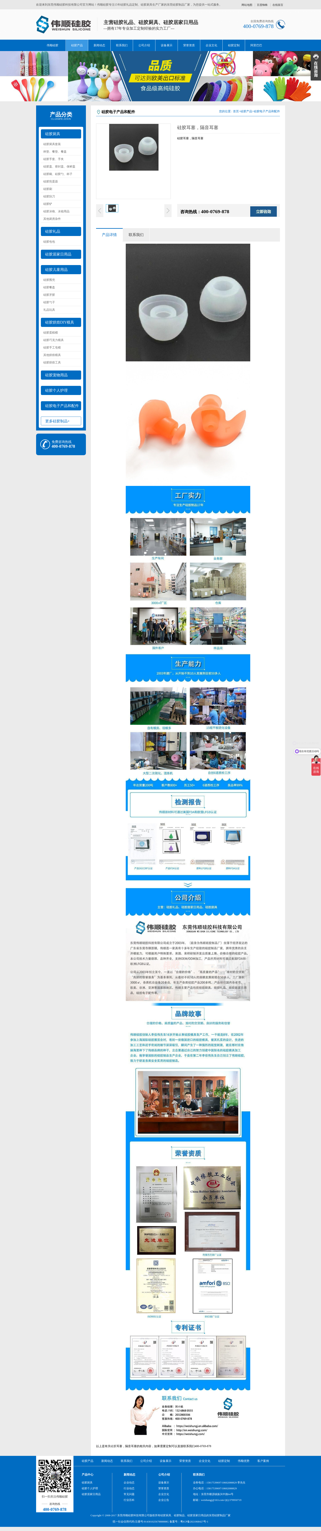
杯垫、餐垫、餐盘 (55, 151)
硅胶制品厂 (221, 1515)
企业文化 (211, 45)
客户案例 (263, 1461)
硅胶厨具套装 (52, 144)
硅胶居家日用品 (58, 254)
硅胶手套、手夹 (53, 159)
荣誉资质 (189, 45)
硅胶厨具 (52, 134)
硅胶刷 (47, 189)
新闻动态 (99, 45)
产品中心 (87, 1474)
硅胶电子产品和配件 (62, 406)
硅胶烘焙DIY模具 (59, 322)
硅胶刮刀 (49, 196)
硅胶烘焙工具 (52, 362)
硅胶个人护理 (56, 390)
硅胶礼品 (52, 231)
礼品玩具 (49, 309)
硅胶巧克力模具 (53, 340)
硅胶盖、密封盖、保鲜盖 (59, 166)
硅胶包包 (49, 241)
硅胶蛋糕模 (50, 332)
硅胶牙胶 (49, 294)
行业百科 (129, 1500)
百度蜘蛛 (262, 4)
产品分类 (61, 116)
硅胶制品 (179, 1515)
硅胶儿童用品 (56, 270)
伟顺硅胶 (52, 45)
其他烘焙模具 (52, 355)
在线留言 (277, 4)
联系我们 (122, 45)
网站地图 (247, 4)
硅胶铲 (47, 203)
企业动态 (129, 1482)
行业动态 (129, 1488)
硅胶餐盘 (49, 287)
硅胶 (113, 1446)
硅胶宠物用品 (56, 375)
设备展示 (166, 45)
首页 (236, 111)
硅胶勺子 (49, 302)
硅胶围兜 (49, 279)
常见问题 (129, 1494)
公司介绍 (144, 45)
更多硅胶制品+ (57, 421)
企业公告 (163, 1500)
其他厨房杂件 (52, 218)
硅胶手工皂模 (52, 347)
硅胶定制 (234, 45)
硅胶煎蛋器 (50, 181)
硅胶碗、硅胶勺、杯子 (57, 174)
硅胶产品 (77, 45)
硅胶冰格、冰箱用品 (56, 211)
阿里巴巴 (256, 45)
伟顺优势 (243, 1461)
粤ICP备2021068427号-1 (194, 1521)
